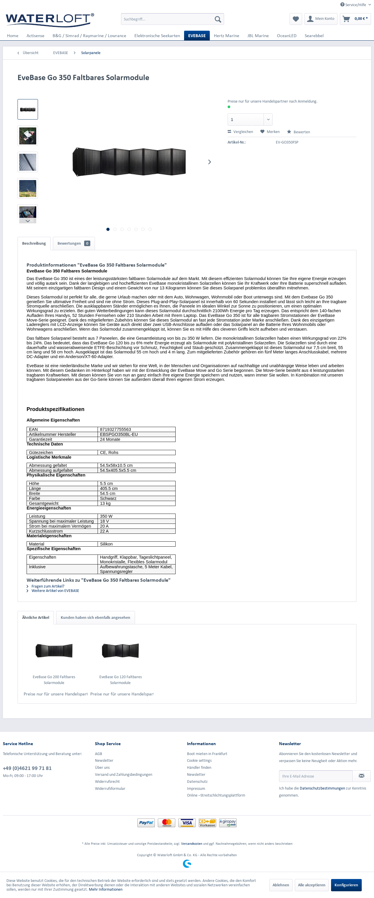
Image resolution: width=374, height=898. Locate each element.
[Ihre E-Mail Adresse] (316, 776)
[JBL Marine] (258, 35)
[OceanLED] (287, 35)
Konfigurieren (346, 885)
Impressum (196, 788)
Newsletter (104, 760)
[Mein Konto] (320, 19)
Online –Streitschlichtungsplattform (216, 795)
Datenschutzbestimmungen (322, 788)
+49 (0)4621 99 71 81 (27, 768)
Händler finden (199, 767)
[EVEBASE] (197, 35)
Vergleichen (240, 131)
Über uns (102, 767)
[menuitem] (172, 19)
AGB (98, 754)
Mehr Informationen (105, 889)
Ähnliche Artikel (35, 617)
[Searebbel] (314, 35)
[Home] (12, 35)
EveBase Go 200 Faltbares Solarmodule (54, 680)
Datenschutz (197, 781)
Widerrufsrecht (107, 781)
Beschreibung (34, 243)
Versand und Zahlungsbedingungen (123, 774)
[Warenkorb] (355, 19)
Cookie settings (199, 760)
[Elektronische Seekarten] (157, 35)
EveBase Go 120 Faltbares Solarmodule (120, 680)
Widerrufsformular (110, 788)
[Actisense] (35, 35)
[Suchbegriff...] (172, 19)
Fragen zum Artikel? (45, 586)
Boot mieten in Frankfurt (207, 754)
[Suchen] (218, 19)
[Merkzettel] (296, 19)
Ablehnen (281, 885)
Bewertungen (74, 243)
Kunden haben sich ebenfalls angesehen (95, 617)
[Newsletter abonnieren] (361, 776)
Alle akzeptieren (311, 885)
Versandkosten (191, 843)
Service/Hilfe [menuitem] (353, 4)
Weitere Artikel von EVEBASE (53, 590)
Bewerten (298, 132)
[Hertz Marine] (226, 35)
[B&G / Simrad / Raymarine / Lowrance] (89, 35)
